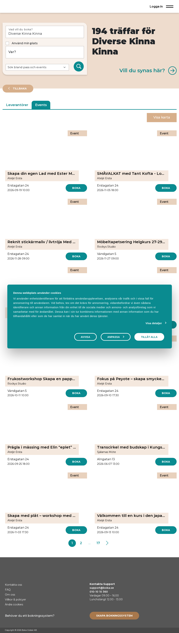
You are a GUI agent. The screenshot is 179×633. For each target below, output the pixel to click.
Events (41, 105)
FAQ (8, 589)
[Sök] (79, 66)
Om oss (10, 594)
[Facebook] (158, 630)
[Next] (107, 543)
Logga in (156, 6)
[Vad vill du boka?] (45, 32)
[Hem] (15, 6)
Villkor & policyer (15, 599)
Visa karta (161, 117)
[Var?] (45, 52)
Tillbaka (19, 88)
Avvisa (85, 336)
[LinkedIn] (172, 630)
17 (98, 543)
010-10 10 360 (99, 591)
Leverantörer (17, 105)
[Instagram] (165, 630)
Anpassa (115, 336)
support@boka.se (102, 587)
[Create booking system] (114, 615)
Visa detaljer (154, 323)
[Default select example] (37, 67)
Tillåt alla (149, 336)
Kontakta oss (13, 584)
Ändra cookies (14, 604)
